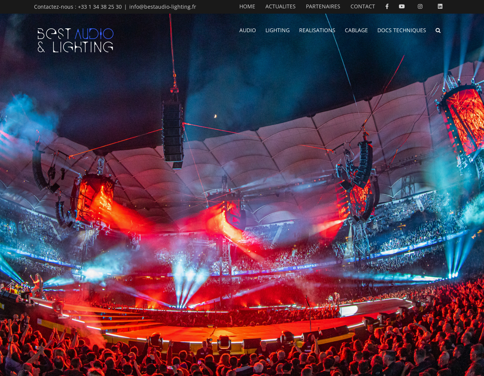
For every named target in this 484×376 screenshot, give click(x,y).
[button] (438, 29)
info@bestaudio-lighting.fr (162, 6)
